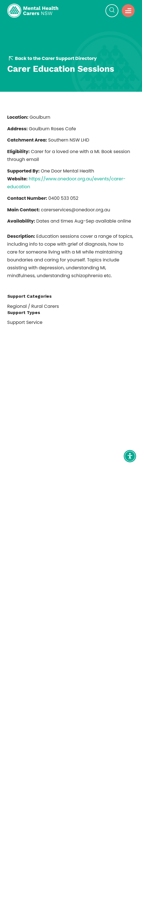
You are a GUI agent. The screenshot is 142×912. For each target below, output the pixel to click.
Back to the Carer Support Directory (53, 58)
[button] (111, 10)
